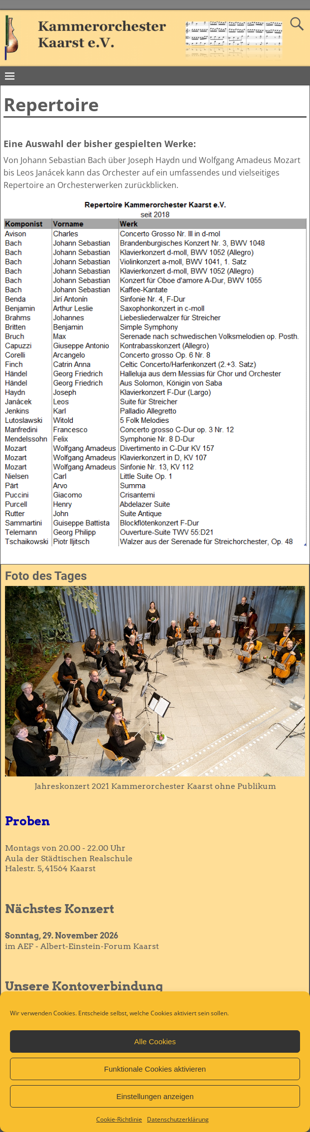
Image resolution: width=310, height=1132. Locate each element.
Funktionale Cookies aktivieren (155, 1069)
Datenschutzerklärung (178, 1119)
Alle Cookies (154, 1041)
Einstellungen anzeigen (154, 1096)
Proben (27, 821)
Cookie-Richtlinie (119, 1119)
